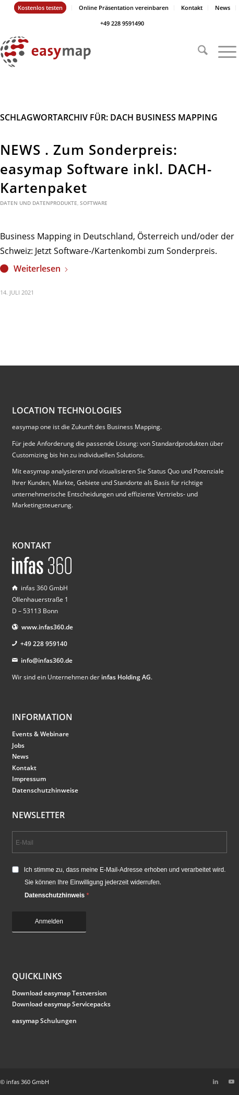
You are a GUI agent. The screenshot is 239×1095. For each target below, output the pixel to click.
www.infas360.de (47, 627)
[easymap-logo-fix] (95, 51)
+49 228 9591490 (122, 23)
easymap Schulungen (44, 1020)
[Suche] (197, 51)
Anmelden (49, 921)
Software (93, 202)
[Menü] (222, 51)
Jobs (18, 745)
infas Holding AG (126, 677)
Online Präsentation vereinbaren (124, 7)
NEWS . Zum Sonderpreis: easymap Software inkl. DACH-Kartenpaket (106, 168)
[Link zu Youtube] (231, 1081)
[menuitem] (40, 7)
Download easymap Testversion (59, 993)
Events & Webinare (40, 733)
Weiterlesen (41, 268)
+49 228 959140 (43, 643)
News (222, 7)
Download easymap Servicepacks (61, 1004)
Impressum (29, 778)
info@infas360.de (47, 660)
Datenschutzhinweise (45, 790)
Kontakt (191, 7)
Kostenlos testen (40, 7)
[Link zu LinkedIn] (215, 1081)
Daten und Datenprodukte (38, 202)
